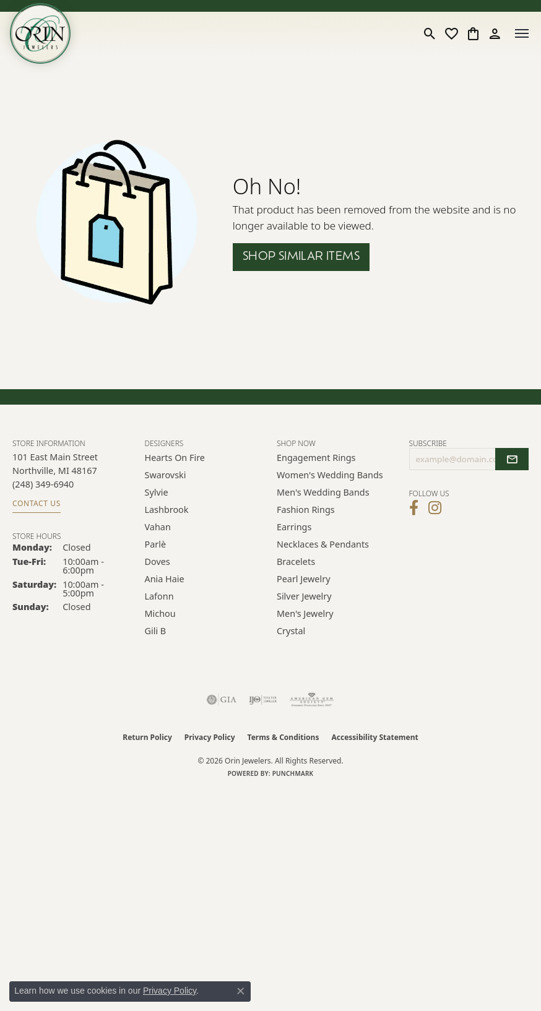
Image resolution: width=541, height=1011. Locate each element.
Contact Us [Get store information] (36, 503)
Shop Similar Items (301, 257)
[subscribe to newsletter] (512, 459)
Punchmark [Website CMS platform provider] (293, 773)
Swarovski (165, 475)
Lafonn (159, 596)
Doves (157, 561)
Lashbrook (167, 509)
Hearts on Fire (175, 457)
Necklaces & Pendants (323, 544)
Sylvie (156, 492)
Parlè (156, 544)
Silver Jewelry (304, 596)
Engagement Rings (316, 457)
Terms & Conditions (283, 737)
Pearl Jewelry (303, 579)
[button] (430, 33)
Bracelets (296, 561)
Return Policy (147, 737)
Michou (160, 613)
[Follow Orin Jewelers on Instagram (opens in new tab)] (434, 508)
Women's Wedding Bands (330, 475)
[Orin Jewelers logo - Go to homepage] (40, 33)
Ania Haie (164, 579)
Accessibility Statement (374, 737)
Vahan (158, 527)
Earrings (294, 527)
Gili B (156, 631)
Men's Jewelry (305, 613)
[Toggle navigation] (522, 33)
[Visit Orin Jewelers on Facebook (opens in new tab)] (413, 508)
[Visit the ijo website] (263, 699)
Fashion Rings (306, 509)
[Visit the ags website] (312, 699)
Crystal (291, 631)
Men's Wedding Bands (323, 492)
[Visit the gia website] (221, 699)
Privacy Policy (209, 737)
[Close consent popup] (241, 991)
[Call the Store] (43, 484)
